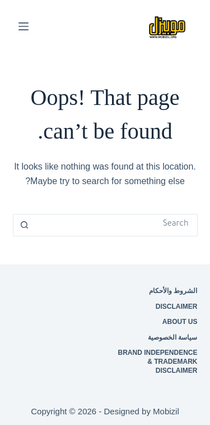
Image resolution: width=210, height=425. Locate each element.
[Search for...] (116, 225)
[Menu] (23, 26)
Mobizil (166, 411)
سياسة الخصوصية (172, 337)
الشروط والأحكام (173, 291)
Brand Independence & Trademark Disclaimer (157, 361)
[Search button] (24, 225)
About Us (180, 322)
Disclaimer (177, 306)
